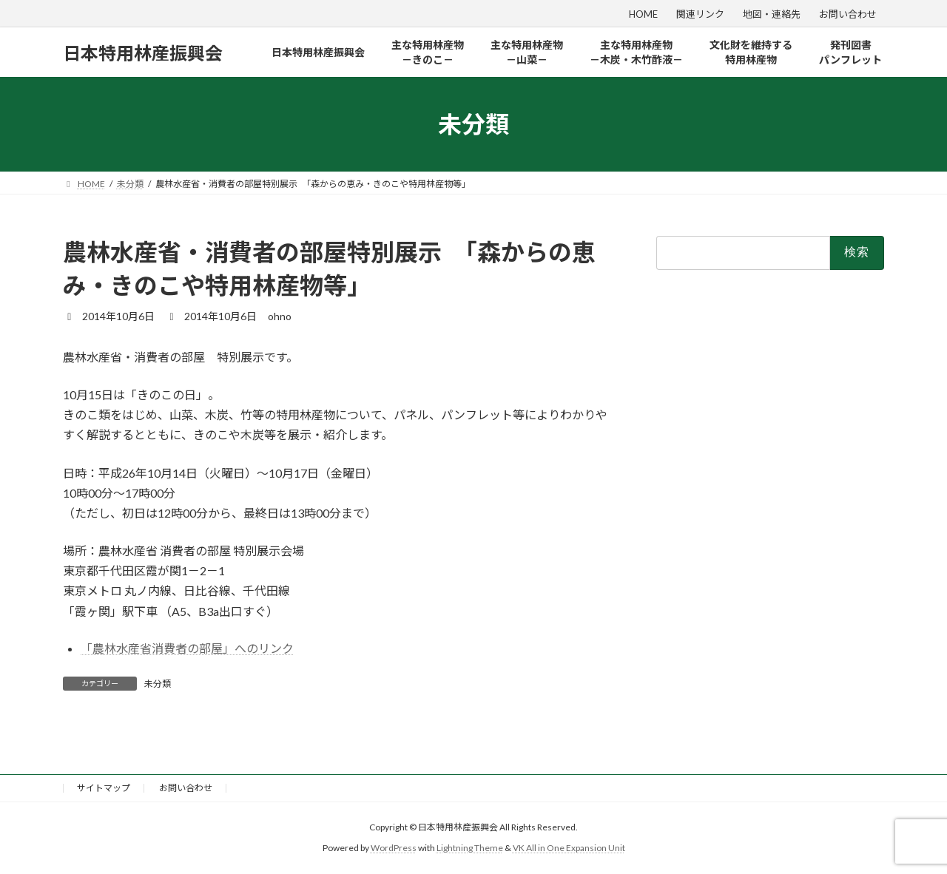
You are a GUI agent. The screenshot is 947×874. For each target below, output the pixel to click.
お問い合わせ (848, 14)
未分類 (157, 683)
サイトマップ (103, 787)
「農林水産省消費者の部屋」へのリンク (187, 648)
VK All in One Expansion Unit (569, 847)
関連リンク (700, 14)
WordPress (394, 847)
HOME (643, 14)
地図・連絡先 (772, 14)
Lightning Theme (470, 847)
